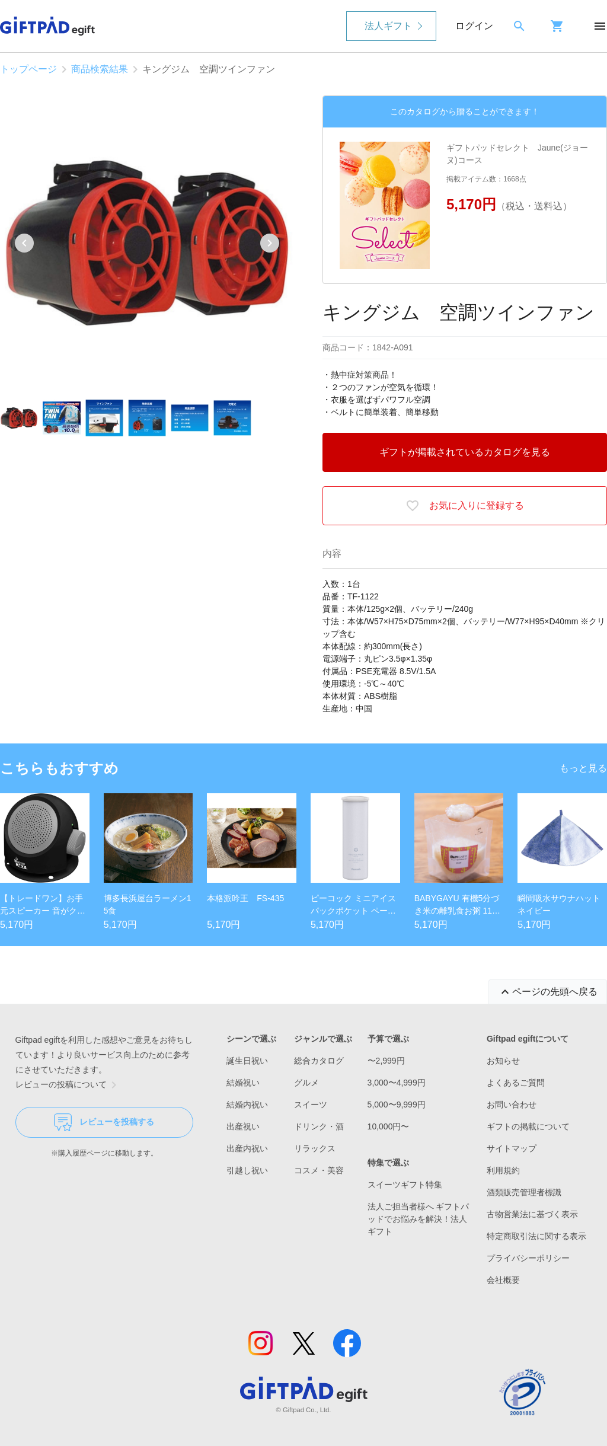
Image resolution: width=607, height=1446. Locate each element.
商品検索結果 (99, 69)
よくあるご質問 (516, 1082)
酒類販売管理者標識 (524, 1192)
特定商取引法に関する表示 (536, 1236)
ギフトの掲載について (528, 1126)
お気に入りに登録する (464, 506)
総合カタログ (319, 1060)
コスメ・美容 (319, 1170)
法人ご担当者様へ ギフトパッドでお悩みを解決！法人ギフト (418, 1219)
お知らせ (503, 1060)
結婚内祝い (247, 1104)
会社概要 (503, 1280)
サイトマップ (511, 1148)
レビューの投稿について (68, 1085)
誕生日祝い (247, 1060)
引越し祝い (247, 1170)
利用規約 (503, 1170)
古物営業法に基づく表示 (532, 1214)
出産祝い (243, 1126)
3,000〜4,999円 (397, 1082)
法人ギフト (388, 26)
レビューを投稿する (104, 1122)
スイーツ (310, 1104)
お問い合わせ (511, 1104)
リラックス (315, 1148)
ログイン (474, 26)
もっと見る (583, 768)
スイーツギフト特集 (405, 1184)
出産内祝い (247, 1148)
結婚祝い (243, 1082)
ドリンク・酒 (319, 1126)
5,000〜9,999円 (397, 1104)
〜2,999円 (386, 1060)
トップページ (28, 69)
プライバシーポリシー (528, 1258)
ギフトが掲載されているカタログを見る (464, 452)
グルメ (306, 1082)
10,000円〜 (389, 1126)
